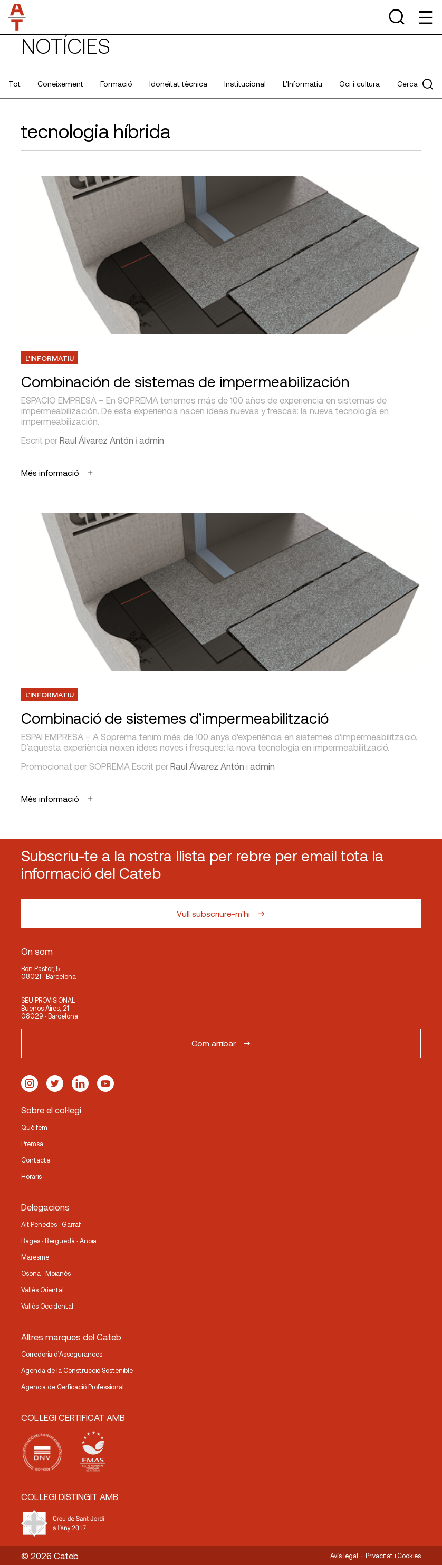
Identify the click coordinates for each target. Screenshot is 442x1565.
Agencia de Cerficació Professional (72, 1386)
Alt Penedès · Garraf (51, 1224)
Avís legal (344, 1555)
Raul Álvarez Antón (96, 440)
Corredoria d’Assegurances (61, 1354)
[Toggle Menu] (424, 17)
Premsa (32, 1143)
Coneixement (60, 83)
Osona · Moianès (46, 1273)
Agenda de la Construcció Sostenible (77, 1370)
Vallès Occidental (47, 1306)
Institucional (245, 83)
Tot (14, 83)
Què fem (34, 1127)
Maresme (35, 1257)
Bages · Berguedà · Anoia (59, 1240)
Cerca (415, 84)
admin (151, 440)
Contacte (35, 1160)
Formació (116, 83)
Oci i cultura (359, 83)
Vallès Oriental (42, 1289)
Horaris (31, 1176)
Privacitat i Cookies (393, 1555)
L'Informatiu (302, 83)
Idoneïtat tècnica (178, 83)
